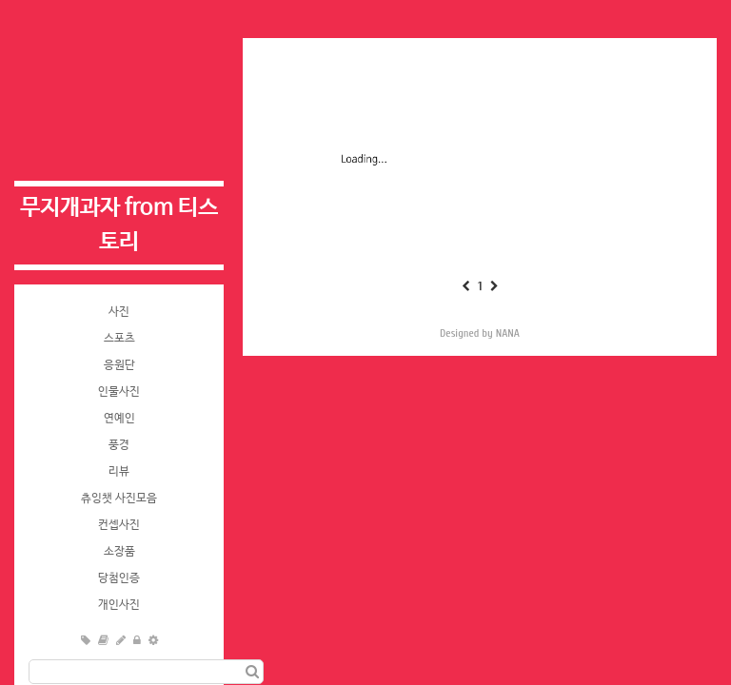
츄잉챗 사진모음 (119, 498)
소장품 (119, 551)
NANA (508, 333)
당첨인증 (119, 578)
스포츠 (119, 338)
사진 (119, 312)
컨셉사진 (119, 525)
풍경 (119, 445)
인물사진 (119, 392)
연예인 (119, 418)
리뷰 (119, 472)
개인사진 (119, 605)
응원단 (119, 365)
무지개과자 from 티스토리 (119, 225)
